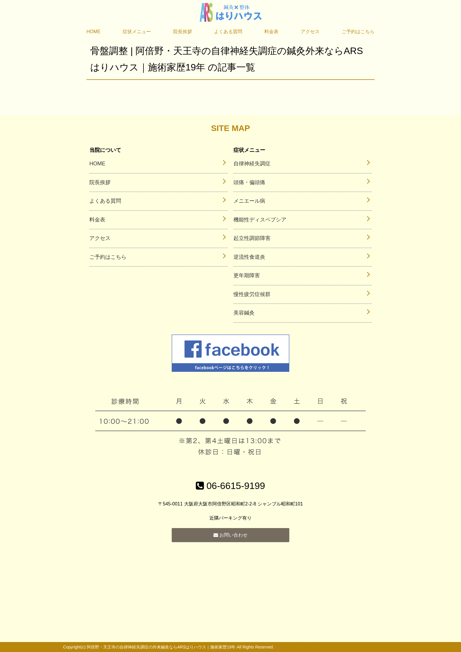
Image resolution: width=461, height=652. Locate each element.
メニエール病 (249, 201)
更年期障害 (246, 275)
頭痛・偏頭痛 (249, 182)
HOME (93, 31)
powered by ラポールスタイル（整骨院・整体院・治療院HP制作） (336, 647)
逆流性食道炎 (249, 257)
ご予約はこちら (358, 31)
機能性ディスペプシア (259, 220)
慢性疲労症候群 (251, 294)
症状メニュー (137, 31)
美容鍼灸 (244, 313)
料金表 (271, 31)
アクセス (310, 31)
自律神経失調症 (251, 164)
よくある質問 (228, 31)
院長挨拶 (182, 31)
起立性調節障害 (251, 238)
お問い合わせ (230, 534)
